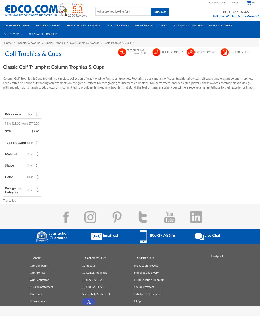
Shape (9, 165)
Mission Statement (41, 287)
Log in (235, 2)
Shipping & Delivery (146, 273)
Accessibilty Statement (96, 294)
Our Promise (38, 273)
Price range (13, 114)
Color (9, 177)
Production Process (146, 266)
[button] (88, 302)
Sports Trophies (55, 42)
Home (8, 42)
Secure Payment (144, 287)
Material (11, 154)
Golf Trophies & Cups (118, 42)
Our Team (36, 294)
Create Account (217, 2)
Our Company (39, 266)
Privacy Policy (38, 301)
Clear (30, 114)
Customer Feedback (94, 273)
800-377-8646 (236, 12)
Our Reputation (39, 280)
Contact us (88, 266)
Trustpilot (9, 200)
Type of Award (15, 142)
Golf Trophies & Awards (84, 42)
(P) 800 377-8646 (93, 280)
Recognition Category (13, 190)
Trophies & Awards (28, 42)
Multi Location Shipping (149, 280)
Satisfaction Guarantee (148, 294)
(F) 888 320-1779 (93, 287)
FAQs (137, 301)
